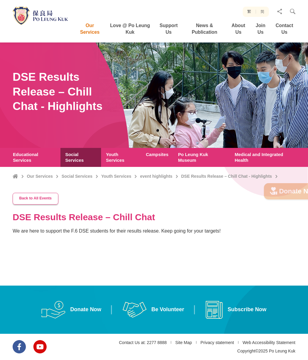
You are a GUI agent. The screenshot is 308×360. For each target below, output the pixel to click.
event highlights (156, 176)
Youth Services (116, 176)
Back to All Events (35, 202)
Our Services (40, 176)
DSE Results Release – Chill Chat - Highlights (226, 176)
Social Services (77, 176)
